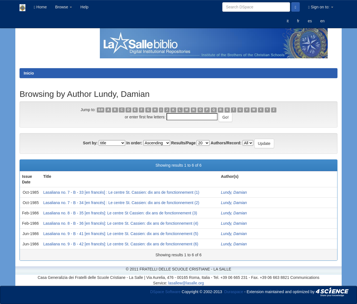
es (310, 21)
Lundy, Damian (234, 192)
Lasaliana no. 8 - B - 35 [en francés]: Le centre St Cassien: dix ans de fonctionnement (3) (120, 213)
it (288, 21)
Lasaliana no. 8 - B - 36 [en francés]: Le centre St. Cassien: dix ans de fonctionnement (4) (120, 223)
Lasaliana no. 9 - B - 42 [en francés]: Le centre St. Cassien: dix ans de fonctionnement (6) (120, 244)
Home (40, 7)
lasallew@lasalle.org (186, 283)
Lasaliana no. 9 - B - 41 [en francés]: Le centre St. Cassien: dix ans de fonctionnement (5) (120, 233)
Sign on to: (320, 7)
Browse (63, 7)
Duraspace (233, 291)
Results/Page (183, 143)
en (322, 21)
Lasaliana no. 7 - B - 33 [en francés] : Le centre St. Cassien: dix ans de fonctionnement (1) (121, 192)
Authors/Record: (226, 143)
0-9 (100, 110)
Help (84, 7)
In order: (134, 143)
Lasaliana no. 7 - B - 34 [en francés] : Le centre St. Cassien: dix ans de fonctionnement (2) (121, 202)
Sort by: (90, 143)
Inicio (29, 73)
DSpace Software (165, 291)
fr (298, 21)
